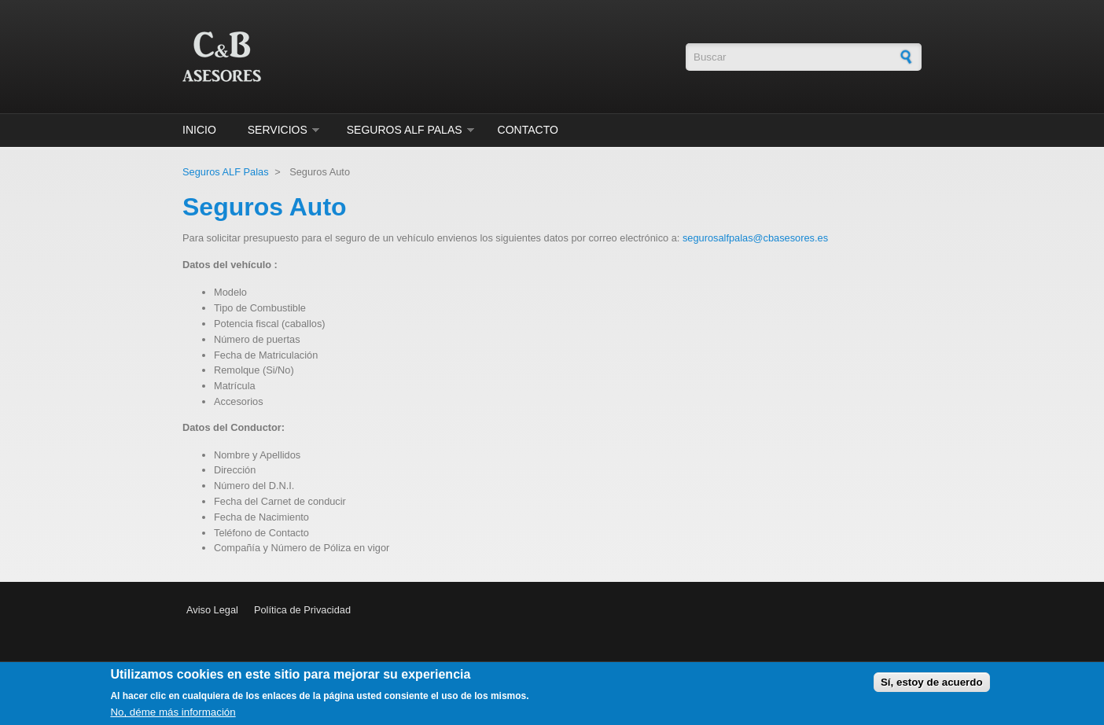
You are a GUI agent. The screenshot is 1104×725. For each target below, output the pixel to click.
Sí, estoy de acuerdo (932, 685)
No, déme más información (172, 715)
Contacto (528, 129)
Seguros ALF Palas (404, 129)
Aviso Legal (212, 610)
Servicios (277, 129)
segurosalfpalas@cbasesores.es (755, 238)
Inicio (199, 129)
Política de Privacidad (302, 610)
